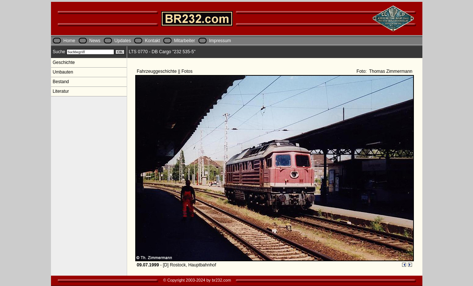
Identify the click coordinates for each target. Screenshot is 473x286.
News (95, 40)
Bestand (61, 81)
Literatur (61, 91)
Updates (123, 40)
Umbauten (63, 72)
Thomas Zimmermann (390, 71)
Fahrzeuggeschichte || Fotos (165, 71)
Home (69, 40)
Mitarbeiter (184, 40)
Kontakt (152, 40)
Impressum (220, 40)
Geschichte (64, 62)
